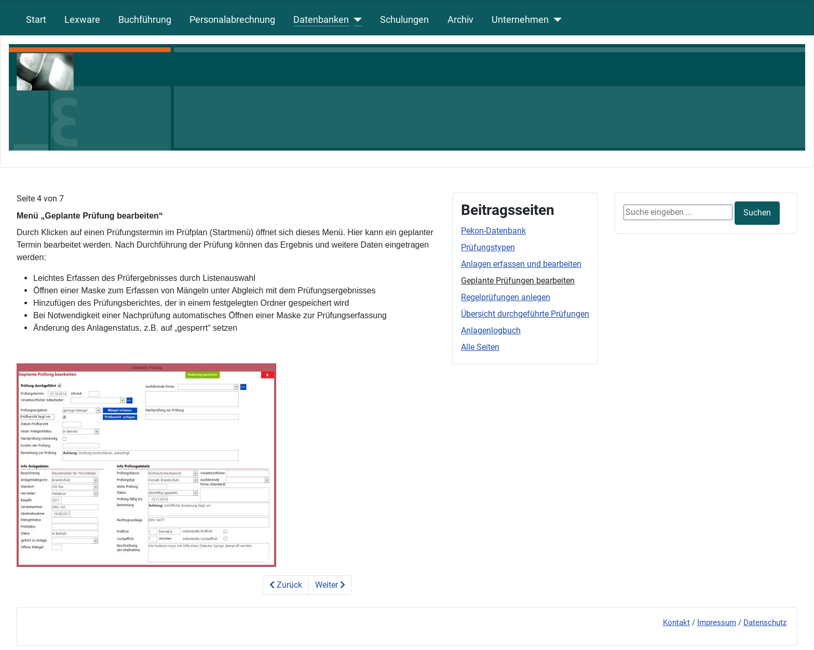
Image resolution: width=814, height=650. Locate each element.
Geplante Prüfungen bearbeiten (518, 281)
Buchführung (144, 20)
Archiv (460, 20)
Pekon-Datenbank (493, 231)
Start (36, 20)
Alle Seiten (480, 347)
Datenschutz (764, 622)
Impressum (716, 622)
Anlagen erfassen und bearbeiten (521, 264)
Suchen (757, 213)
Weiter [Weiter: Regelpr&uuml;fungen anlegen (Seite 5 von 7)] (330, 585)
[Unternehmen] (555, 19)
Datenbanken (321, 20)
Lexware (82, 20)
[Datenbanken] (355, 19)
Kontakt (676, 622)
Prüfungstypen (488, 247)
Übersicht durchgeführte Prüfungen (525, 314)
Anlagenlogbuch (491, 330)
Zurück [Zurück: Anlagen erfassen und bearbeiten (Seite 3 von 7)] (285, 585)
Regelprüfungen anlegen (505, 297)
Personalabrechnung (232, 20)
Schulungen (404, 20)
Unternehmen (520, 20)
